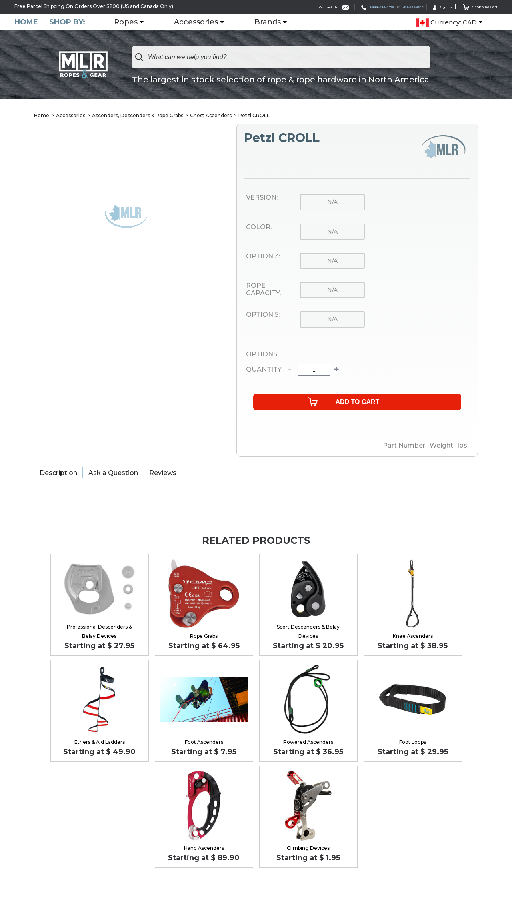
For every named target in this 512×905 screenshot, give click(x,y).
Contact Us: (287, 7)
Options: (262, 354)
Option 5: (263, 315)
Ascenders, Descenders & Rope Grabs (137, 116)
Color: (259, 227)
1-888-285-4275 (343, 7)
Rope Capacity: (263, 289)
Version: (262, 198)
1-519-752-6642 (393, 7)
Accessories (201, 22)
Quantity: (264, 370)
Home (26, 22)
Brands (272, 22)
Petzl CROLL (254, 116)
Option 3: (263, 256)
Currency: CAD (446, 22)
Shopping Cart (476, 6)
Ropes (130, 22)
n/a (332, 202)
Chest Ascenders (211, 116)
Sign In (432, 7)
